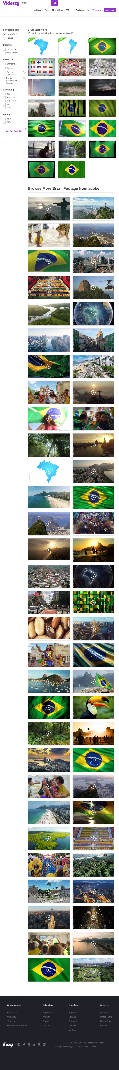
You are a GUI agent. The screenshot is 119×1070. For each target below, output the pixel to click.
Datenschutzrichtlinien (86, 1046)
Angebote (47, 1012)
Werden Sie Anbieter (17, 1025)
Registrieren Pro (82, 10)
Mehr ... (72, 1030)
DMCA (46, 1025)
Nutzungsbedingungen (64, 1046)
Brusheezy (12, 1012)
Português (73, 1021)
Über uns (104, 1012)
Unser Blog (105, 1021)
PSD (68, 10)
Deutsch (72, 1025)
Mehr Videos (57, 10)
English (72, 1012)
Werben (46, 1017)
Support (46, 1021)
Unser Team (106, 1017)
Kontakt (103, 1025)
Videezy (11, 1021)
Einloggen (97, 10)
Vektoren (37, 10)
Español (72, 1017)
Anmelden (109, 10)
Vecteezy (11, 1017)
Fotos (46, 10)
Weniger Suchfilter (14, 131)
